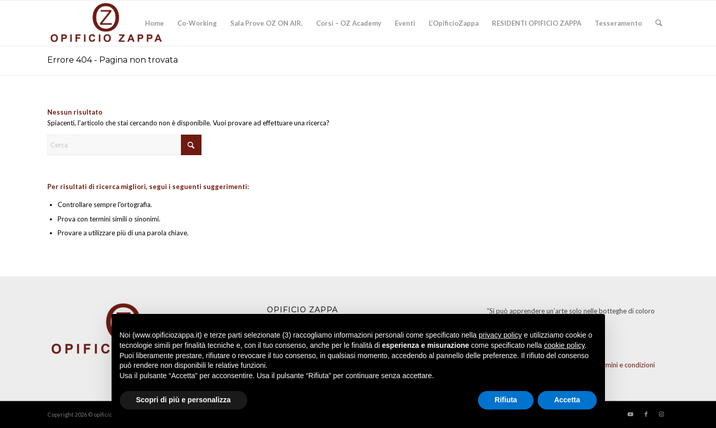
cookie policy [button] (564, 345)
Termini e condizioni (625, 365)
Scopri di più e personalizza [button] (183, 400)
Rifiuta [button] (505, 400)
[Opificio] (107, 23)
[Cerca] (659, 23)
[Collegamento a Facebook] (646, 414)
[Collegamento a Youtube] (630, 414)
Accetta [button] (567, 400)
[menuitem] (154, 23)
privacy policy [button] (500, 335)
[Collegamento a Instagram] (661, 414)
